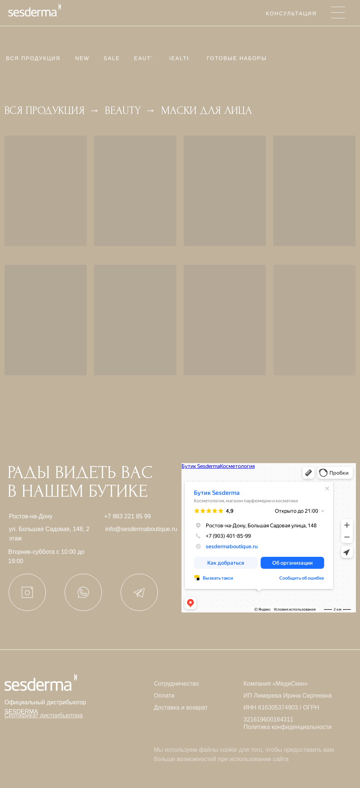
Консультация (291, 13)
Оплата (164, 695)
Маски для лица (206, 110)
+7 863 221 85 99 (127, 516)
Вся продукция (44, 110)
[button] (43, 715)
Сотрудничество (176, 683)
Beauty (123, 110)
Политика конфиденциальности (287, 727)
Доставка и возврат (181, 707)
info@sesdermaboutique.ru (141, 529)
